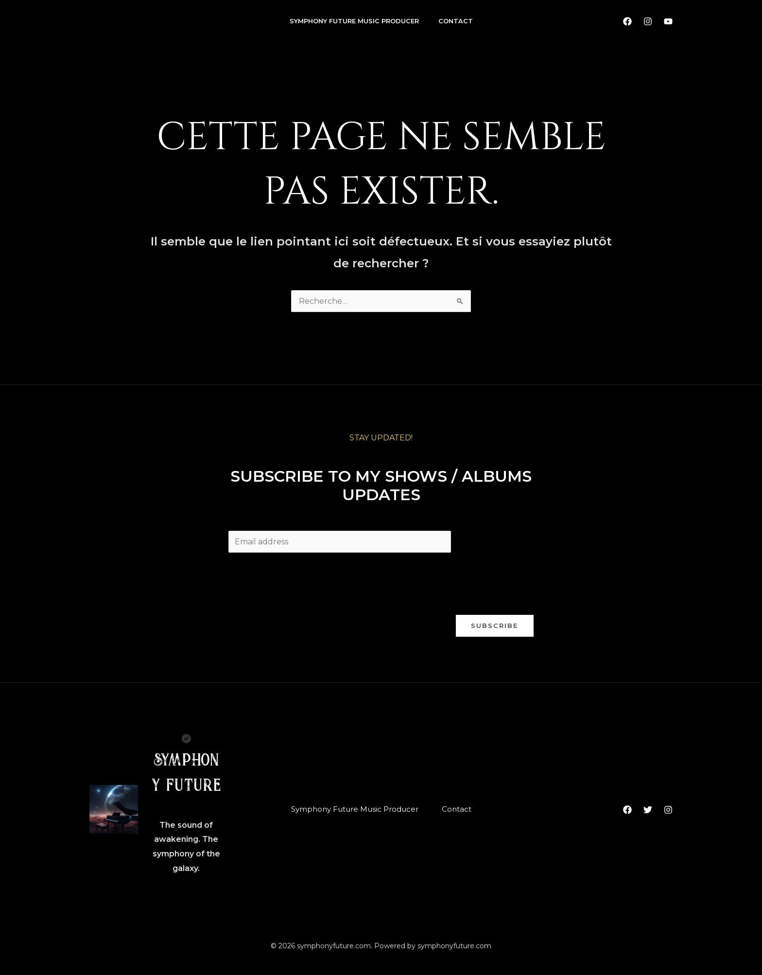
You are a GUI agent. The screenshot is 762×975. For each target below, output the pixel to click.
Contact (455, 21)
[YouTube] (668, 21)
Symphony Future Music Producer (354, 21)
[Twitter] (647, 809)
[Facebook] (627, 21)
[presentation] (302, 581)
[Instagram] (647, 21)
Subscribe (494, 625)
